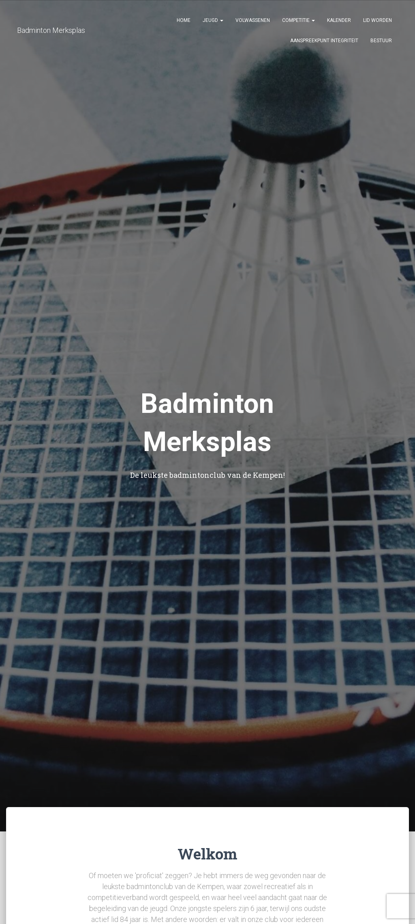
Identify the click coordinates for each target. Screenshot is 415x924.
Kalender (339, 20)
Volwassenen (252, 20)
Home (183, 20)
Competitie (298, 20)
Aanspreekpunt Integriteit (324, 40)
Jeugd (213, 20)
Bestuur (381, 40)
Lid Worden (377, 20)
